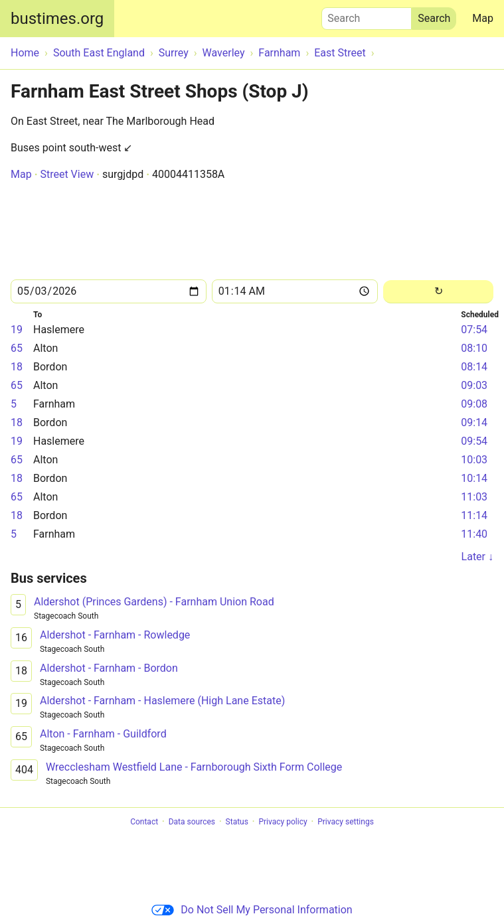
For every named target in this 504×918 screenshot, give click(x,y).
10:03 (474, 459)
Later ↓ (477, 556)
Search (366, 15)
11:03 (474, 497)
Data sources (192, 821)
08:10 (474, 348)
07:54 (474, 329)
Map (482, 18)
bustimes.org (57, 18)
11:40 (474, 534)
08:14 (474, 366)
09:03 (474, 385)
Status (237, 821)
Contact (144, 821)
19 (17, 329)
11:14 (474, 515)
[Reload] (438, 291)
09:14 (474, 422)
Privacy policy (282, 821)
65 (17, 348)
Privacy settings (345, 821)
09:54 (474, 441)
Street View (67, 174)
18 (17, 366)
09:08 (474, 404)
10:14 (474, 478)
